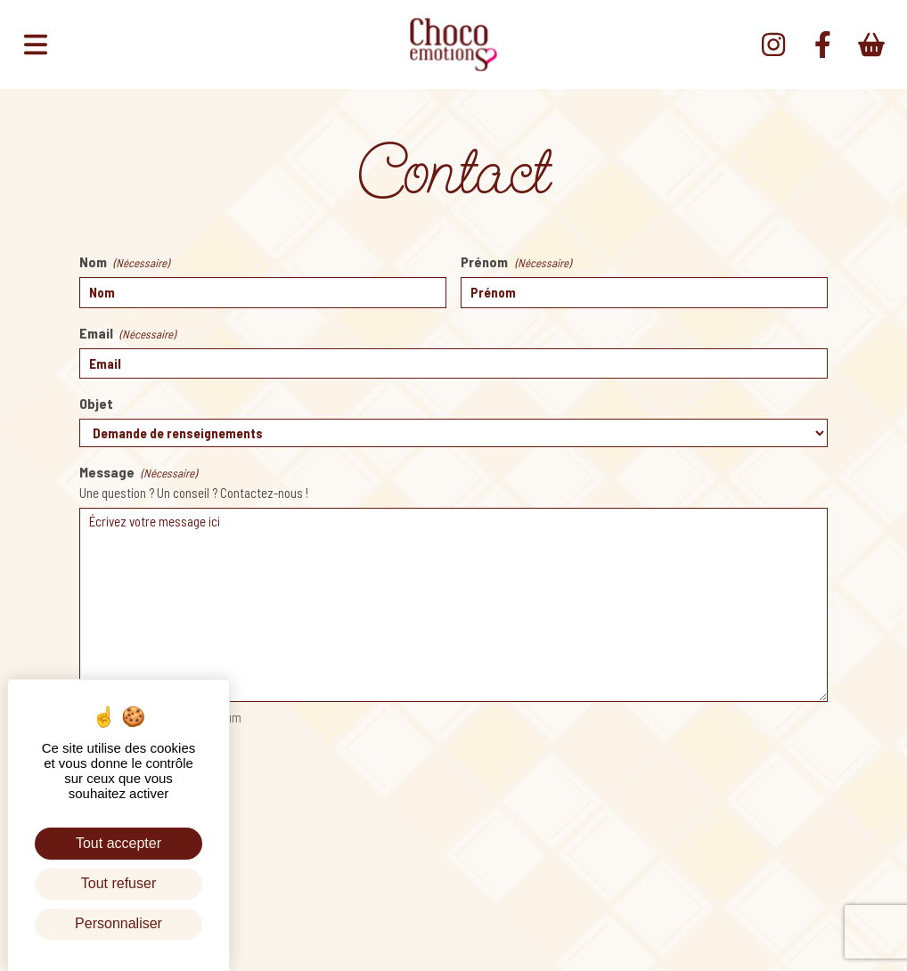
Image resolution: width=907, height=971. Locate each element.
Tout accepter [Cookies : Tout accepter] (118, 843)
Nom (124, 263)
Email (127, 334)
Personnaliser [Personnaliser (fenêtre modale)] (118, 923)
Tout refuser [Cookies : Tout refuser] (118, 883)
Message (138, 473)
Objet (96, 403)
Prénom (515, 263)
